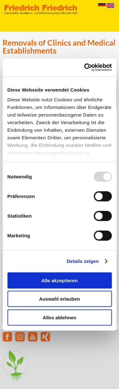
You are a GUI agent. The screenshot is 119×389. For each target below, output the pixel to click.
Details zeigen (83, 261)
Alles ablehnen (59, 317)
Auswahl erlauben (59, 299)
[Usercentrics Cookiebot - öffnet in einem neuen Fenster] (85, 67)
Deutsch (102, 5)
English (110, 5)
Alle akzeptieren (59, 280)
